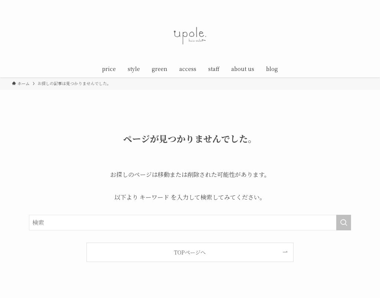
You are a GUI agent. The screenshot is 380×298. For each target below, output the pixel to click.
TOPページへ (190, 252)
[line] (344, 4)
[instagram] (334, 4)
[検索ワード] (190, 222)
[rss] (353, 4)
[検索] (363, 4)
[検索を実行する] (343, 222)
